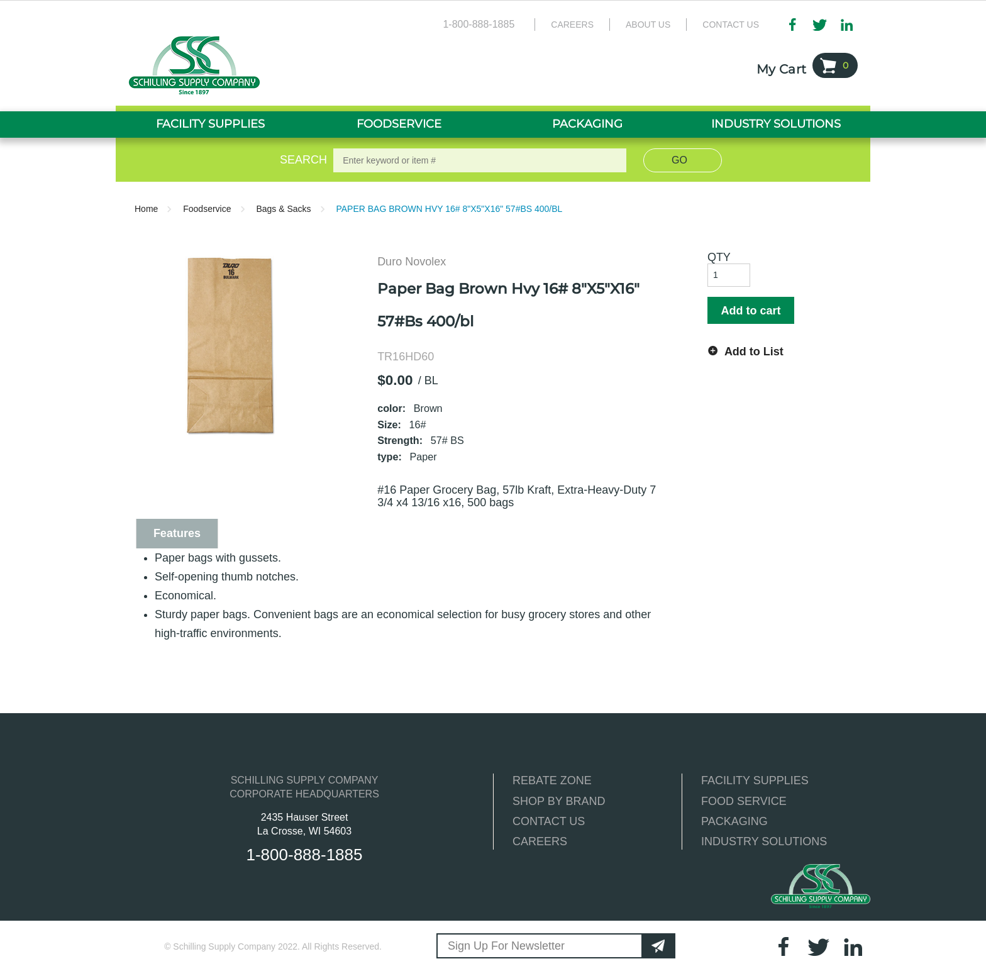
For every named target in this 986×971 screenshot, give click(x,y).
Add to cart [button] (750, 310)
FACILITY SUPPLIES (755, 780)
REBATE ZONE (552, 780)
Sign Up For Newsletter (506, 946)
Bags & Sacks (283, 209)
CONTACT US (548, 821)
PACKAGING (734, 821)
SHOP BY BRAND (558, 801)
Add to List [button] (754, 351)
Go (679, 160)
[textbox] (479, 160)
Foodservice (207, 209)
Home (146, 209)
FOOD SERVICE (744, 801)
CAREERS (539, 841)
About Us (648, 24)
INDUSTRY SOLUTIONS (764, 841)
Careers (572, 24)
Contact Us (730, 24)
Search (301, 159)
